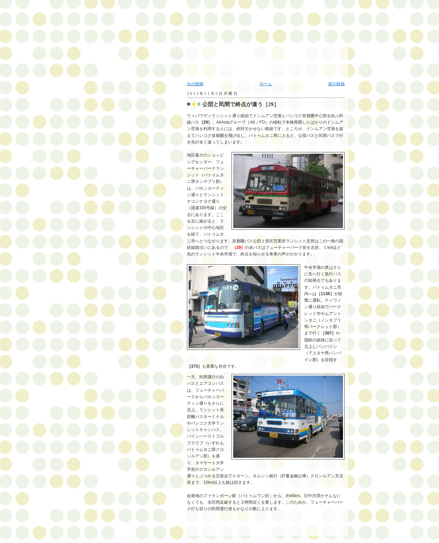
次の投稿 (195, 83)
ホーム (266, 83)
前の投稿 (336, 83)
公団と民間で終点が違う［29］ (240, 104)
